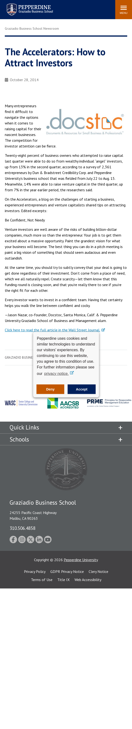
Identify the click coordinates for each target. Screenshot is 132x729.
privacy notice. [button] (56, 373)
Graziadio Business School (27, 358)
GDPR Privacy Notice (67, 571)
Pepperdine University (81, 559)
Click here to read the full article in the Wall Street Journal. (52, 330)
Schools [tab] (19, 439)
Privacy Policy (35, 571)
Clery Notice (98, 571)
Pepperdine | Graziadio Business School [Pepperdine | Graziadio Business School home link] (23, 6)
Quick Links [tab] (24, 427)
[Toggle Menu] (123, 9)
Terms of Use (41, 579)
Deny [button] (50, 389)
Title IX (63, 579)
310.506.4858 (22, 528)
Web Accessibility (88, 579)
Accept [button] (81, 389)
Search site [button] (46, 7)
